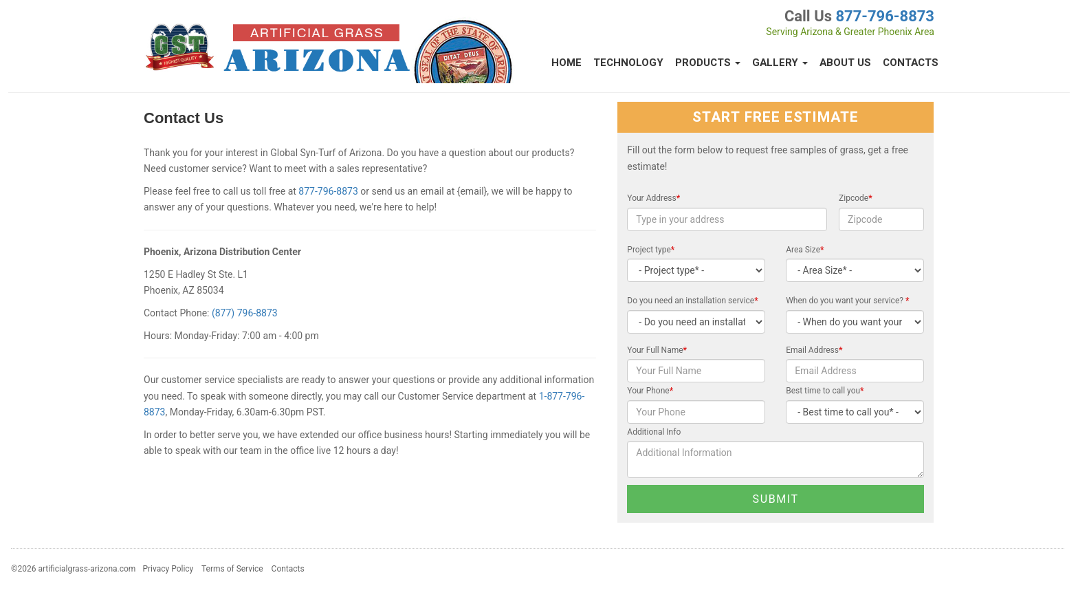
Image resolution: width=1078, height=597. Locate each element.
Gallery (780, 62)
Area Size (805, 249)
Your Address (653, 198)
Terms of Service (232, 569)
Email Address (814, 350)
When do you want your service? (847, 300)
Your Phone (650, 390)
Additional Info (654, 432)
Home (566, 62)
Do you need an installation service (692, 300)
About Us (845, 62)
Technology (628, 62)
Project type (650, 249)
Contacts (910, 62)
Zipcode (855, 198)
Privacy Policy (167, 569)
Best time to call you (825, 390)
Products (707, 62)
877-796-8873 (884, 16)
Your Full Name (657, 350)
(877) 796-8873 (245, 312)
